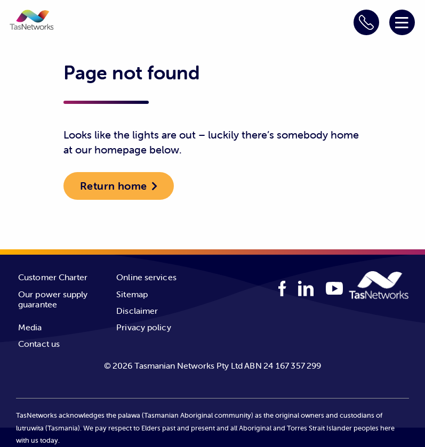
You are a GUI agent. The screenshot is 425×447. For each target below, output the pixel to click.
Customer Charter (53, 277)
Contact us (39, 343)
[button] (31, 22)
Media (30, 327)
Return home (113, 185)
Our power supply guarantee (53, 299)
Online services (146, 277)
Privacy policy (143, 327)
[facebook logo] (282, 288)
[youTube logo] (334, 289)
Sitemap (132, 294)
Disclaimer (137, 310)
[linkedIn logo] (306, 288)
